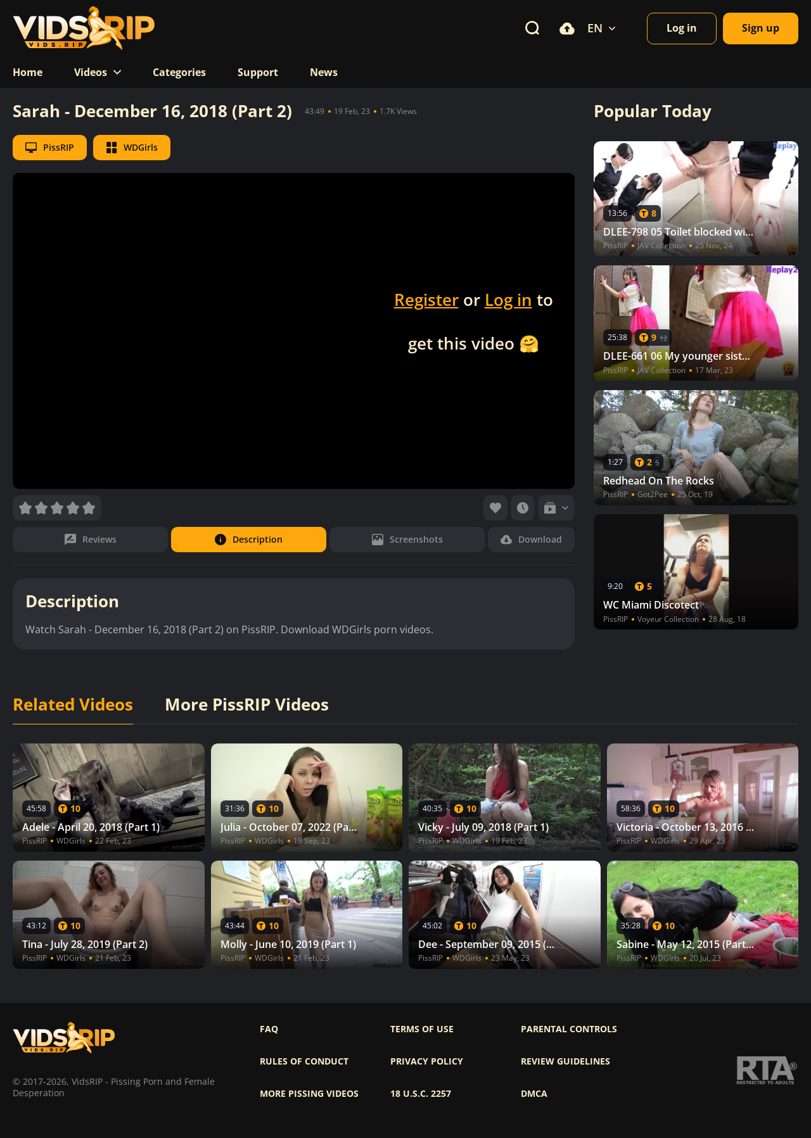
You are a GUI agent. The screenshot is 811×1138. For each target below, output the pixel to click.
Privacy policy (426, 1061)
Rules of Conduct (304, 1061)
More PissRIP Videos (247, 705)
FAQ (269, 1029)
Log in (508, 299)
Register (426, 299)
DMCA (534, 1093)
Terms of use (422, 1029)
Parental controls (569, 1029)
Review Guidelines (565, 1061)
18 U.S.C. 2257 (420, 1093)
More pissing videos (309, 1093)
